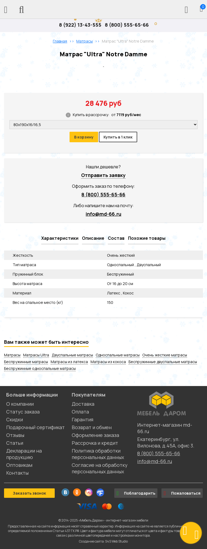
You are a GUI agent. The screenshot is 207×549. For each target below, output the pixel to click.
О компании (20, 404)
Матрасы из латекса (69, 361)
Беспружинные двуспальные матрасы (163, 361)
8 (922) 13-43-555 (80, 25)
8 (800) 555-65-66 (127, 25)
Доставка (83, 404)
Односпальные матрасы (118, 354)
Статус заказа (23, 411)
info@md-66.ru (103, 214)
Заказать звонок (29, 493)
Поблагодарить (135, 493)
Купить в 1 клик (118, 137)
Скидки (14, 419)
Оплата (80, 411)
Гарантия (82, 419)
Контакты (17, 473)
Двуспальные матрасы (72, 354)
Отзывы (15, 435)
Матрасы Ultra (36, 354)
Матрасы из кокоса (108, 361)
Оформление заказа (95, 435)
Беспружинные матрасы (26, 361)
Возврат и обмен (92, 427)
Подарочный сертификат (35, 427)
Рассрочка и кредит (95, 443)
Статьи (14, 443)
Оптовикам (19, 465)
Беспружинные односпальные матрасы (40, 368)
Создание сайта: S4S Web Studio (103, 541)
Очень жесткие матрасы (164, 354)
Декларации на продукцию (24, 453)
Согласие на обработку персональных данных (99, 468)
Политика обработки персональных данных (98, 453)
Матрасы (12, 354)
